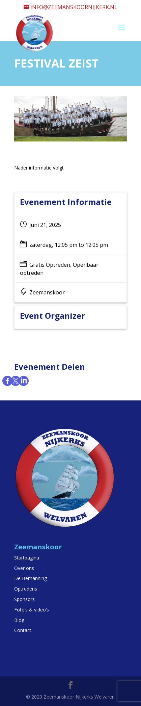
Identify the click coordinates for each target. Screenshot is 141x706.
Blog (19, 620)
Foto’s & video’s (31, 609)
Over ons (24, 568)
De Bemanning (30, 578)
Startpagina (26, 557)
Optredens (25, 588)
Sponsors (24, 599)
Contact (22, 630)
